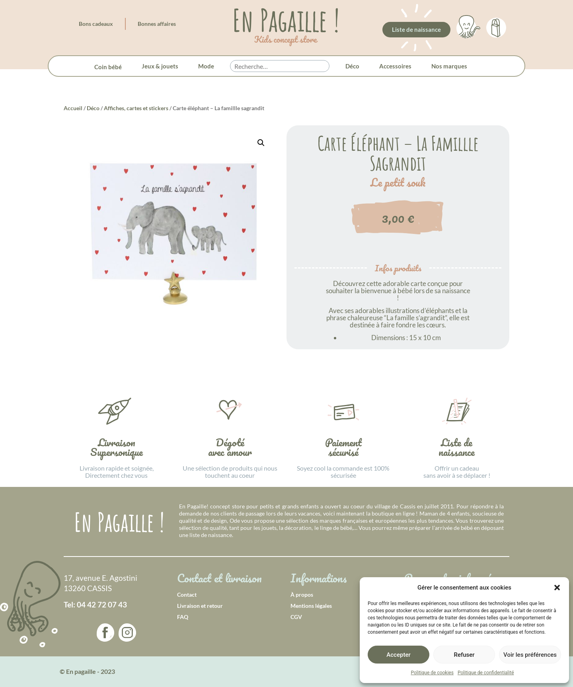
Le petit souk (397, 182)
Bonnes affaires (157, 23)
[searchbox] (279, 66)
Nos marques (449, 66)
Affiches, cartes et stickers (136, 108)
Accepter (398, 654)
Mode (206, 66)
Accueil (73, 108)
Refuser (464, 654)
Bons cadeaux (96, 23)
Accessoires (395, 66)
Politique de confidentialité (486, 672)
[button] (557, 588)
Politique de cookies (432, 672)
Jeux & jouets (160, 66)
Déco (352, 66)
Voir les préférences (530, 654)
